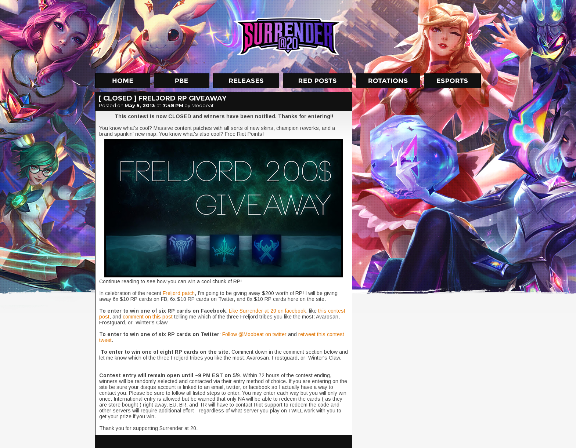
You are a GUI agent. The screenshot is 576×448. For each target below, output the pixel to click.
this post (163, 317)
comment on (137, 317)
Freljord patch (179, 293)
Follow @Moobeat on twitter (254, 334)
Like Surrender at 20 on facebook (267, 311)
